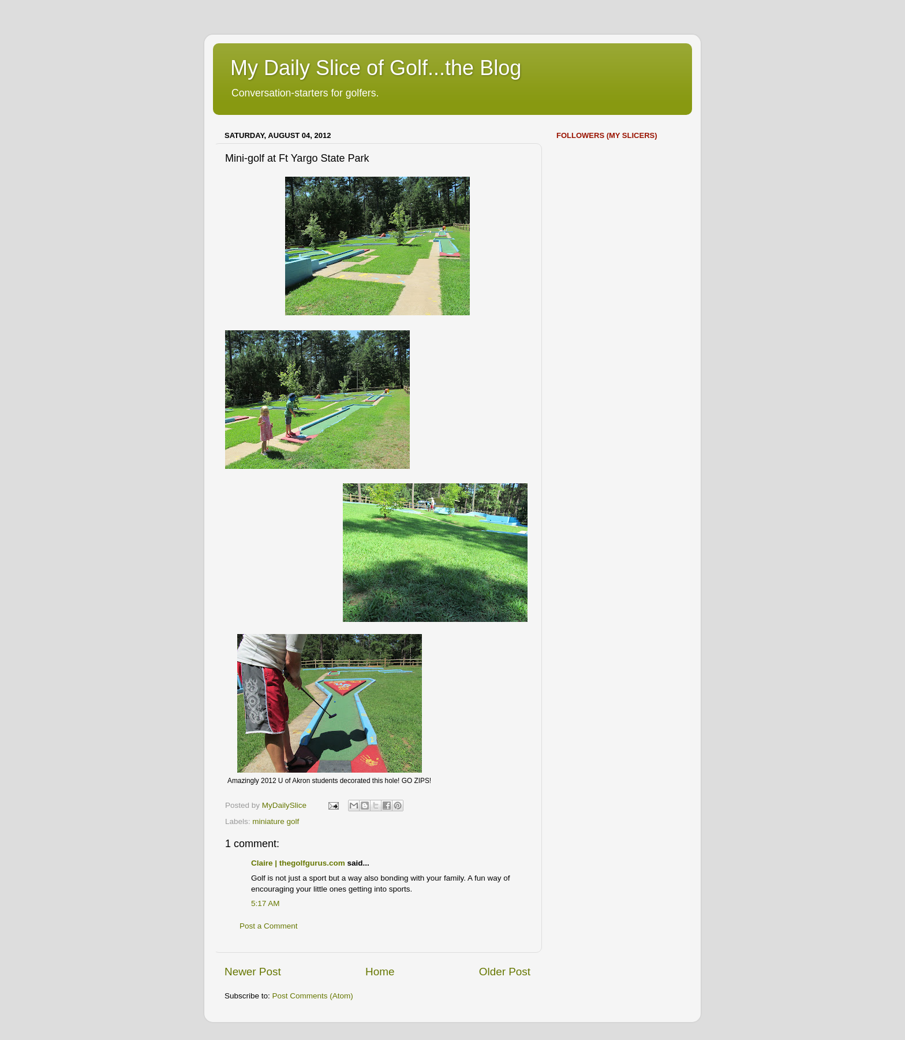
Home (379, 972)
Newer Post (253, 972)
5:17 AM (265, 903)
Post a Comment (269, 926)
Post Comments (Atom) (312, 995)
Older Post (504, 972)
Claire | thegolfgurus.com (298, 863)
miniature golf (275, 821)
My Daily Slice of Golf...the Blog (375, 68)
